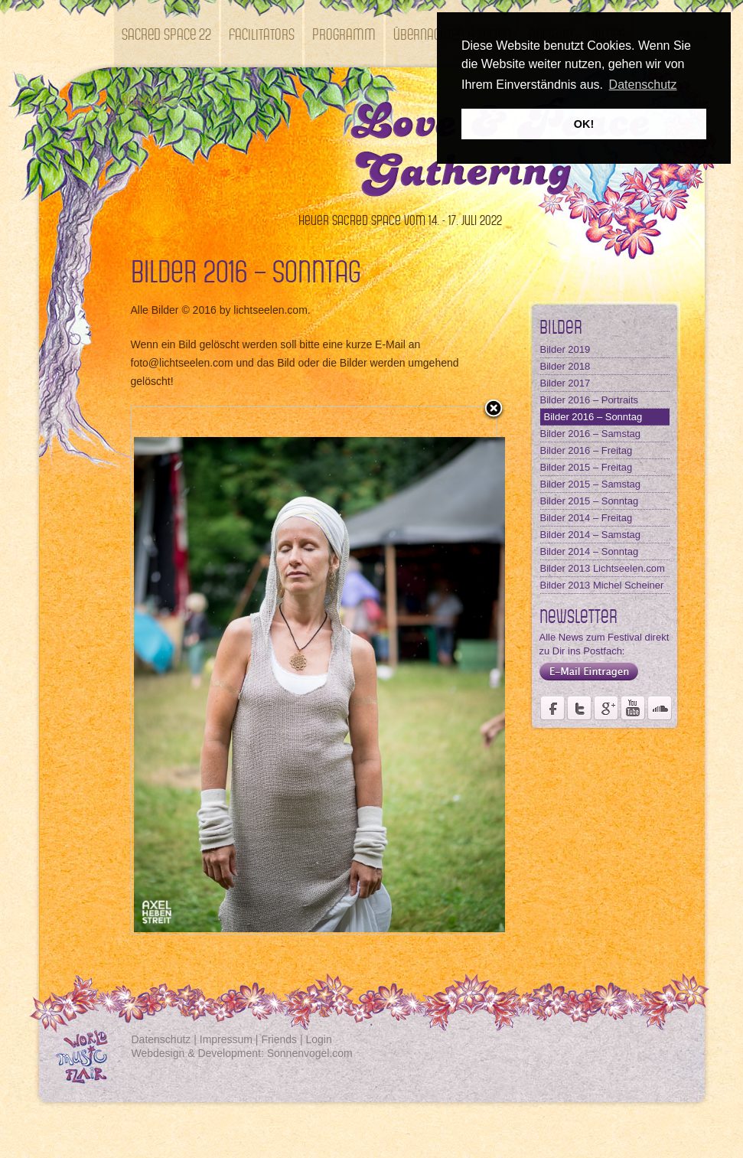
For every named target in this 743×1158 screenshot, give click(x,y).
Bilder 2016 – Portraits (589, 400)
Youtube (633, 708)
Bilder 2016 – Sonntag (593, 416)
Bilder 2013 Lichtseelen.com (602, 568)
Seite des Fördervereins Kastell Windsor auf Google (606, 708)
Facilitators (262, 33)
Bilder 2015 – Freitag (586, 467)
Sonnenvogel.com (310, 1053)
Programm (344, 33)
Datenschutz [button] (643, 84)
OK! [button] (584, 124)
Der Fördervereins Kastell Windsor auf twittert (579, 708)
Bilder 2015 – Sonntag (589, 501)
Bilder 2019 (565, 349)
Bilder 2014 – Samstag (590, 534)
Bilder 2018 (565, 366)
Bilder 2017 (565, 383)
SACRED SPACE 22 (166, 33)
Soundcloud (659, 708)
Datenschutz (161, 1039)
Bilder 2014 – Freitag (586, 518)
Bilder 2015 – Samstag (590, 484)
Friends (279, 1039)
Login (319, 1039)
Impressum (226, 1039)
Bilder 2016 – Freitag (586, 450)
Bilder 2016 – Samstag (590, 433)
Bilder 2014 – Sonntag (589, 551)
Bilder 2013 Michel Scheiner (602, 585)
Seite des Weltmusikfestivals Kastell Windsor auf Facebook (552, 708)
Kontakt (143, 100)
